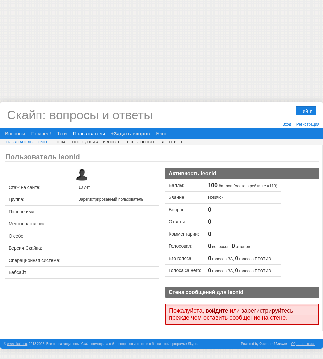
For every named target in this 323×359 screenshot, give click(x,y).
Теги (62, 133)
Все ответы (172, 142)
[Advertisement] (161, 46)
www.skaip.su (17, 344)
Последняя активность (96, 142)
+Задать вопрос (130, 133)
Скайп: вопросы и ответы (80, 115)
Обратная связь (303, 344)
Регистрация (307, 124)
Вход (286, 124)
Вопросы (15, 133)
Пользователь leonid (25, 142)
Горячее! (41, 133)
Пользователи (89, 133)
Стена (60, 142)
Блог (161, 133)
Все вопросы (140, 142)
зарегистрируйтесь (267, 310)
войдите (217, 310)
